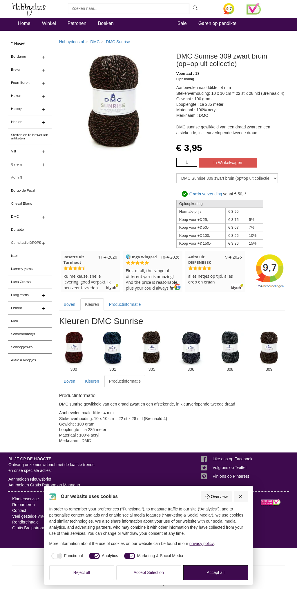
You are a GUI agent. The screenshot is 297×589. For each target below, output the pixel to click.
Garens (16, 164)
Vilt (13, 151)
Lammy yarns (21, 269)
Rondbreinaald (25, 522)
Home (24, 23)
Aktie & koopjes (23, 360)
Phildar (16, 308)
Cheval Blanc (21, 203)
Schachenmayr (23, 334)
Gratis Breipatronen (29, 528)
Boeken (106, 23)
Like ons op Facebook (232, 459)
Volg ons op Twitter (230, 467)
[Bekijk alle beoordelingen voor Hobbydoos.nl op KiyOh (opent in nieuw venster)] (230, 8)
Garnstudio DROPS (26, 243)
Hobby (16, 109)
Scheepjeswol (22, 347)
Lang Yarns (20, 295)
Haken (16, 96)
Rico (14, 321)
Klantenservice (25, 499)
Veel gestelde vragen (31, 516)
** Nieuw (18, 43)
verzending (205, 194)
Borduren (18, 56)
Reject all (81, 572)
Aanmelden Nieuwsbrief (29, 479)
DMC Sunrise (118, 41)
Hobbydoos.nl (71, 41)
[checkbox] (66, 556)
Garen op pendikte (217, 23)
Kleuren (92, 304)
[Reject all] (241, 496)
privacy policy (201, 543)
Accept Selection (149, 572)
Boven (69, 304)
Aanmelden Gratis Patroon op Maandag (44, 485)
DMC (15, 216)
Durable (17, 230)
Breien (16, 70)
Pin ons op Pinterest (231, 476)
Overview (216, 496)
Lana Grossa (21, 282)
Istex (14, 256)
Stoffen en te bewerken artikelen (29, 136)
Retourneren (23, 504)
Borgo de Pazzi (23, 190)
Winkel (49, 23)
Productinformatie (125, 304)
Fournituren (20, 83)
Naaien (16, 122)
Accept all (215, 572)
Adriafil (16, 177)
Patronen (77, 23)
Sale (182, 23)
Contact (19, 510)
